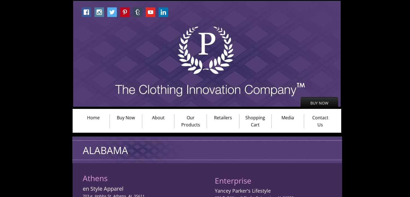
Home (93, 118)
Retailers (223, 118)
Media (287, 118)
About (158, 118)
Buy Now (126, 118)
